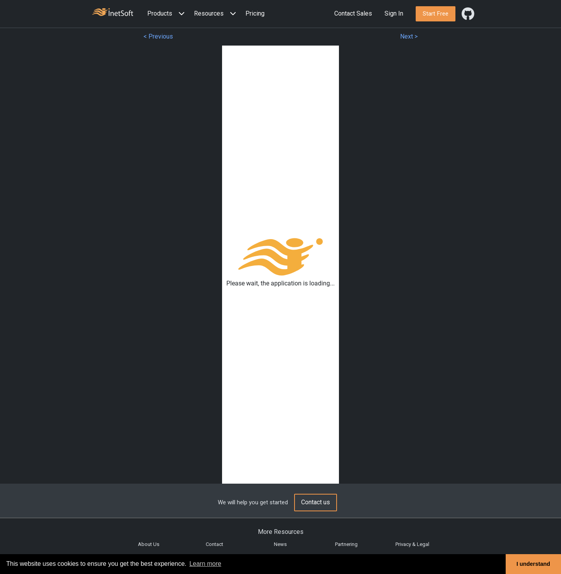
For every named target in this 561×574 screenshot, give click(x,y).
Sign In (394, 13)
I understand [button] (533, 564)
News (280, 544)
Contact (214, 544)
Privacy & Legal (412, 544)
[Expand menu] (180, 14)
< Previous (158, 36)
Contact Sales (353, 13)
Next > (409, 36)
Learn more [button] (205, 563)
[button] (167, 14)
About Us (148, 544)
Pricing (255, 13)
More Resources (280, 531)
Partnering (346, 544)
